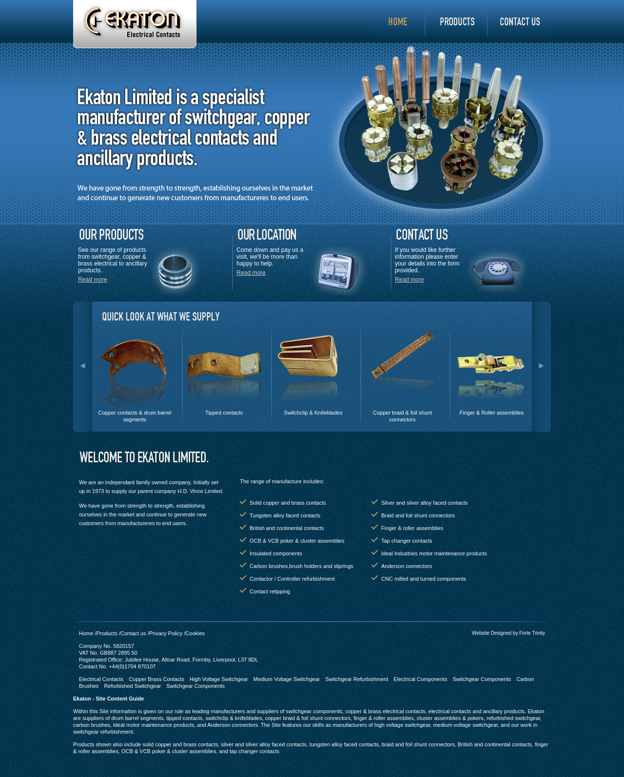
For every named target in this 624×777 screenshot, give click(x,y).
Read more (92, 279)
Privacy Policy (165, 633)
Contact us (133, 633)
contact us (519, 22)
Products (106, 633)
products (457, 22)
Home (400, 22)
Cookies (195, 633)
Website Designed (491, 633)
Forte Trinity (532, 633)
